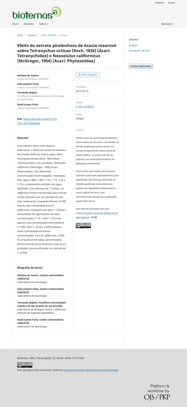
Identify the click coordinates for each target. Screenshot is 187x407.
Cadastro (159, 2)
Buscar (167, 23)
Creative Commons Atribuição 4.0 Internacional (91, 370)
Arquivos (29, 23)
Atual (15, 23)
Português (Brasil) (139, 50)
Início (20, 35)
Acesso (171, 2)
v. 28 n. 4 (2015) (48, 35)
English (133, 45)
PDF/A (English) (89, 74)
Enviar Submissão (141, 65)
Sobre (43, 23)
